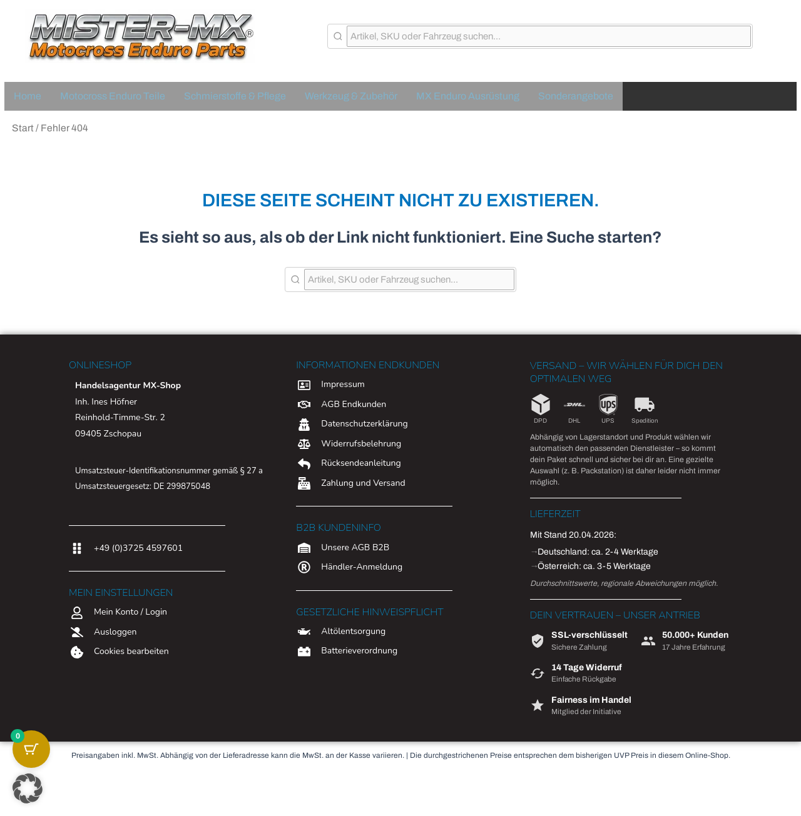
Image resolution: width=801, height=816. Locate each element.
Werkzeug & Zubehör (351, 96)
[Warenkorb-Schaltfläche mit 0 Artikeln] (31, 749)
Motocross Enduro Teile (112, 96)
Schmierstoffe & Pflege (235, 96)
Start (23, 128)
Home (27, 96)
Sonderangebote (575, 96)
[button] (27, 788)
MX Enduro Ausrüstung (467, 96)
